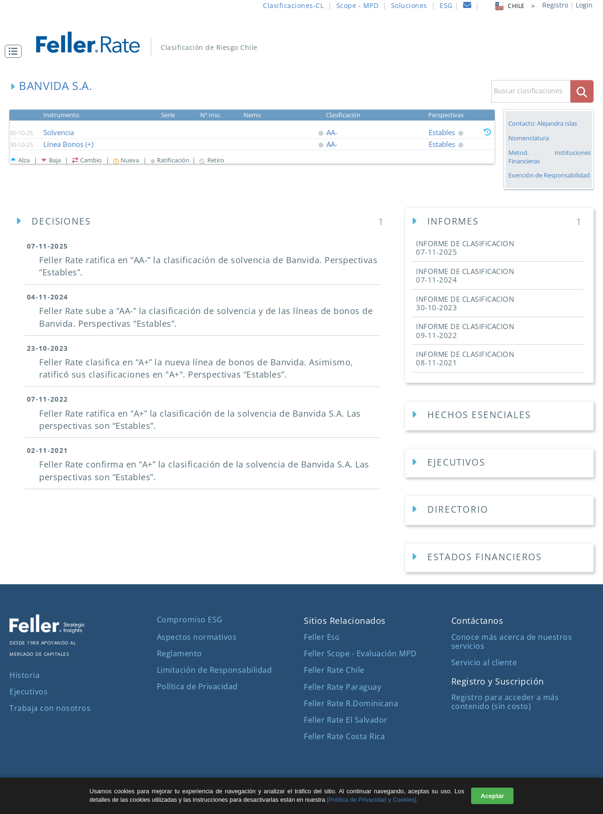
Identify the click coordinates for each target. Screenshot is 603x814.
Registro (555, 4)
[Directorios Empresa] (499, 510)
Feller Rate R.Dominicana (351, 703)
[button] (15, 51)
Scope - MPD (357, 5)
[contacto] (467, 6)
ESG (446, 5)
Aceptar (492, 795)
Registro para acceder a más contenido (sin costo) (505, 701)
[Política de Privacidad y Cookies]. (372, 799)
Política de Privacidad (197, 686)
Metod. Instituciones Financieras (549, 156)
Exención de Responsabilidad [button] (549, 175)
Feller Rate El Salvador (346, 720)
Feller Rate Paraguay (342, 687)
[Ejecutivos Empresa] (499, 463)
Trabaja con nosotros (49, 708)
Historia (24, 675)
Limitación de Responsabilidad (214, 670)
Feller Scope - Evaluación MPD (360, 653)
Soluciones (409, 5)
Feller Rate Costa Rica (344, 736)
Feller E (321, 637)
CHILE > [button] (514, 5)
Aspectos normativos (197, 637)
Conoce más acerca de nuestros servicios (511, 641)
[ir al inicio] (94, 41)
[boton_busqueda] (582, 91)
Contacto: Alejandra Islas (542, 123)
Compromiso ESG (190, 619)
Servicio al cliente (484, 662)
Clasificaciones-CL (293, 5)
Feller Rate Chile (334, 670)
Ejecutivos (28, 691)
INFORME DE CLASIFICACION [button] (465, 248)
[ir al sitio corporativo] (47, 630)
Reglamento (179, 653)
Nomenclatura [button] (528, 138)
